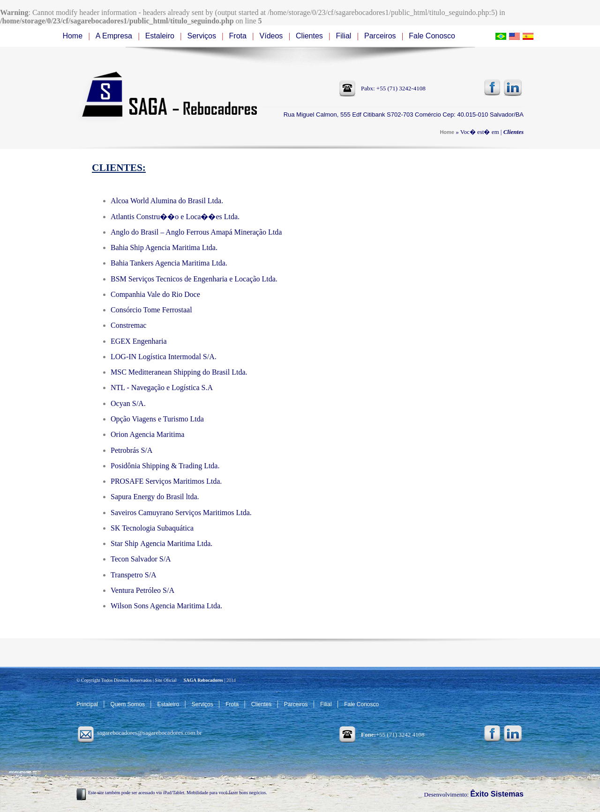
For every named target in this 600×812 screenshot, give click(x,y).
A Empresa (115, 36)
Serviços (203, 36)
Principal (87, 704)
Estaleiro (161, 36)
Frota (239, 36)
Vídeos (272, 36)
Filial (344, 36)
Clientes (310, 36)
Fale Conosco (432, 36)
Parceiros (381, 36)
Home (73, 36)
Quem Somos (129, 704)
